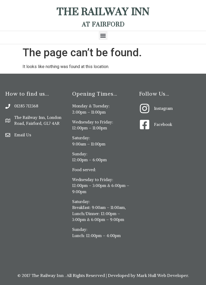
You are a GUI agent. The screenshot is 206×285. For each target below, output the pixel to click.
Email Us (22, 134)
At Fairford (103, 24)
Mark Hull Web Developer (162, 275)
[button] (103, 35)
